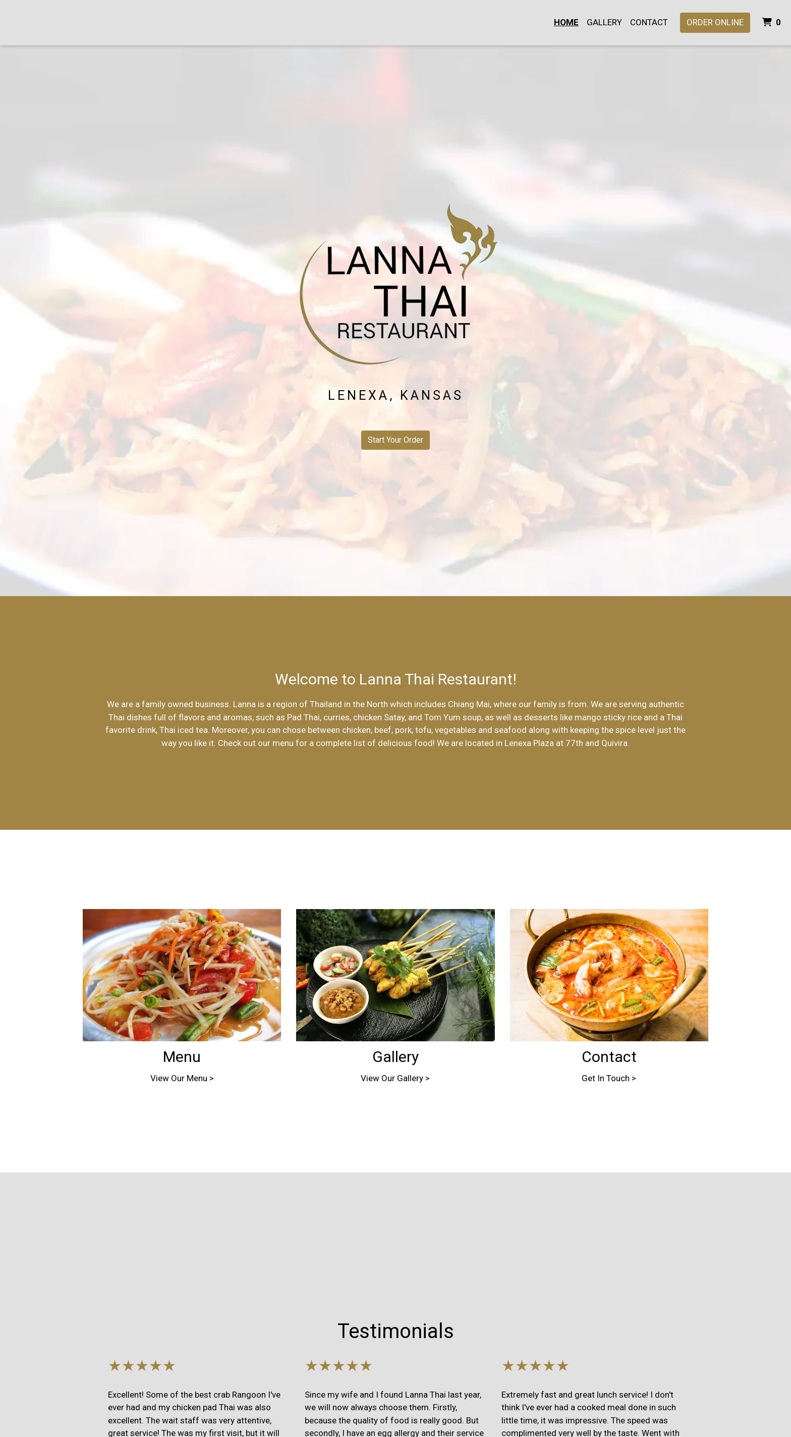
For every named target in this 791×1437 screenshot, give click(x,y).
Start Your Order (395, 440)
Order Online (715, 22)
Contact (649, 22)
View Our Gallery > (395, 1078)
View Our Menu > (182, 1078)
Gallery (604, 22)
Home (566, 22)
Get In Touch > (609, 1078)
